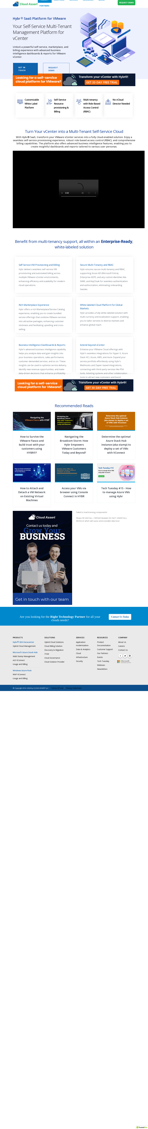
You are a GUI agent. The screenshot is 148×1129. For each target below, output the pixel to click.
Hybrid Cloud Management (24, 646)
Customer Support (105, 649)
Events (100, 657)
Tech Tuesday (103, 661)
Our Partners (102, 653)
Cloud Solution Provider (54, 662)
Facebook (120, 656)
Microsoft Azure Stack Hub (25, 652)
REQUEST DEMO (126, 2)
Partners (44, 5)
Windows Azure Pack (22, 670)
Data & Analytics (83, 649)
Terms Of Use (57, 688)
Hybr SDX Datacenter (23, 642)
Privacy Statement (74, 688)
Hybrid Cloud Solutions (54, 642)
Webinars (101, 665)
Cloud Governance (52, 658)
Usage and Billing (20, 664)
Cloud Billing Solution (53, 646)
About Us (122, 642)
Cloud (78, 653)
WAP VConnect (19, 674)
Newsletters (102, 669)
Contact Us (123, 650)
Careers (121, 646)
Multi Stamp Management (24, 656)
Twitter (125, 656)
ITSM (46, 654)
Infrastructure (82, 657)
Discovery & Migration (54, 650)
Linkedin (130, 656)
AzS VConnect (19, 660)
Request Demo (53, 69)
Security (79, 661)
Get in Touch (22, 69)
